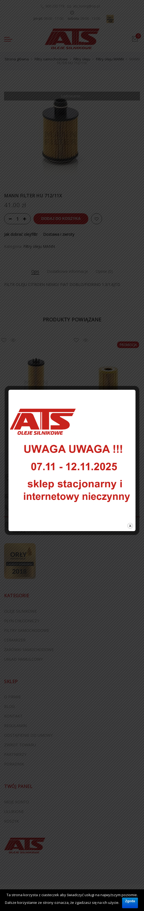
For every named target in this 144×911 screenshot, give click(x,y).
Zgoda (130, 901)
